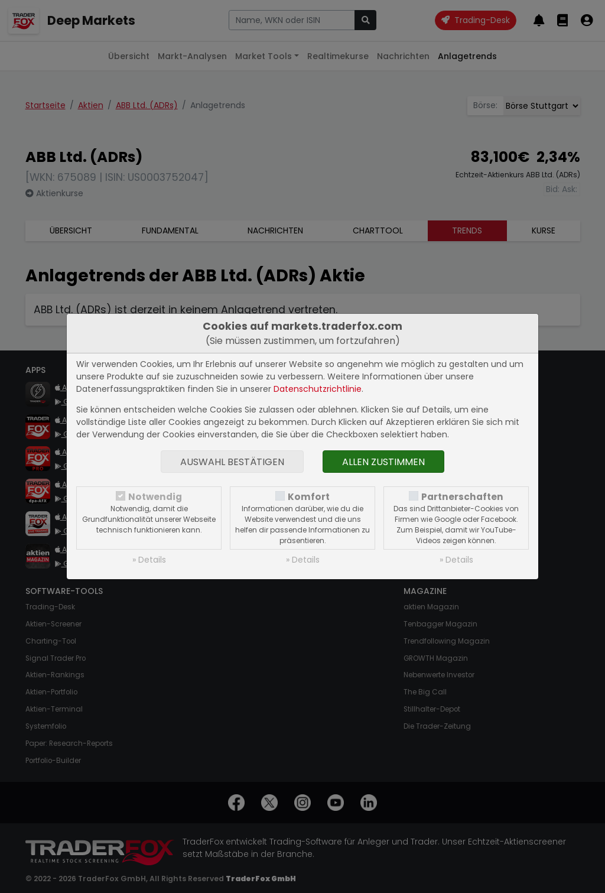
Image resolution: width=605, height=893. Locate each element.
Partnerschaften (462, 497)
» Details (149, 560)
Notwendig (155, 497)
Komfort (309, 497)
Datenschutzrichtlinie (318, 389)
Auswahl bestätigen (232, 462)
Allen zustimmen (383, 462)
